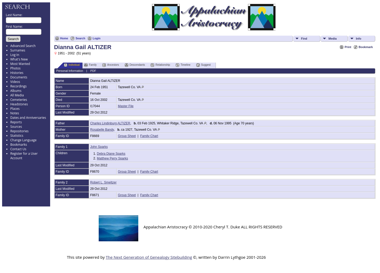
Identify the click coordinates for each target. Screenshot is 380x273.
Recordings (18, 86)
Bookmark (366, 47)
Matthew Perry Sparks (112, 158)
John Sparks (99, 147)
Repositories (19, 131)
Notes (14, 113)
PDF (93, 70)
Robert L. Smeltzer (103, 182)
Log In (14, 55)
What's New (19, 59)
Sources (16, 126)
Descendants (135, 65)
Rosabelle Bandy (102, 129)
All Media (17, 95)
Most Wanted (20, 64)
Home (64, 38)
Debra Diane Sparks (111, 154)
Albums (15, 90)
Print (348, 47)
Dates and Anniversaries (28, 117)
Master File (126, 106)
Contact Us (18, 149)
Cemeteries (18, 99)
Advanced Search (23, 46)
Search (80, 38)
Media (333, 38)
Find (304, 38)
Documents (18, 77)
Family (90, 65)
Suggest (203, 65)
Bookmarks (18, 144)
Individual (72, 65)
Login (97, 38)
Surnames (17, 50)
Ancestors (110, 65)
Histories (16, 72)
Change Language (23, 140)
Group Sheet (127, 136)
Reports (16, 122)
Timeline (183, 65)
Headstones (19, 104)
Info (358, 38)
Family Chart (149, 136)
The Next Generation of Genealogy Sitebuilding (149, 257)
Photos (15, 68)
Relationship (160, 65)
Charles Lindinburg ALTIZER (110, 123)
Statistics (16, 135)
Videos (15, 81)
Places (15, 108)
